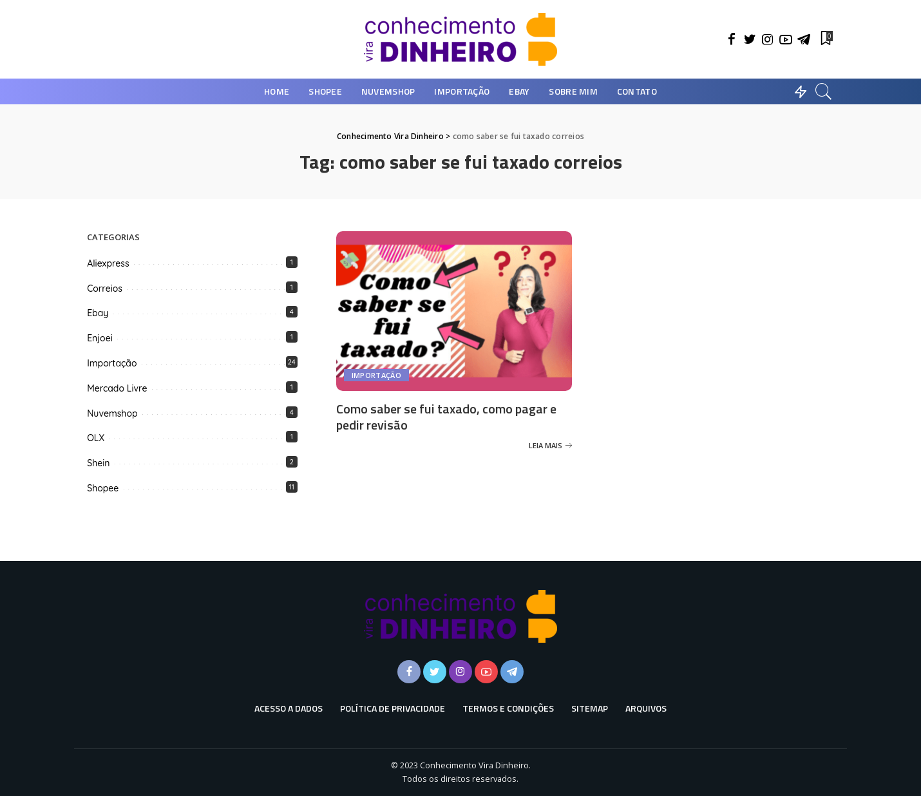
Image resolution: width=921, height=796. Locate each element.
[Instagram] (768, 39)
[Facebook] (732, 39)
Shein (98, 463)
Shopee (103, 488)
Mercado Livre (117, 388)
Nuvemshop (112, 413)
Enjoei (100, 338)
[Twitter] (750, 39)
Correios (104, 288)
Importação (376, 375)
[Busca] (823, 91)
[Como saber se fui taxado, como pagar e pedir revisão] (454, 311)
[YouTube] (786, 39)
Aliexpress (108, 263)
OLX (95, 438)
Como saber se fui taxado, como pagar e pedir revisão (446, 417)
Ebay (97, 313)
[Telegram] (804, 39)
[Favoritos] (825, 39)
